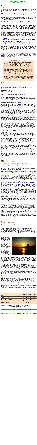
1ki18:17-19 (22, 94)
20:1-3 (32, 294)
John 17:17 (18, 182)
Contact (34, 313)
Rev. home (19, 313)
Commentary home (27, 313)
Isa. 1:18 (15, 185)
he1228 (18, 268)
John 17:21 (29, 186)
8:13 (9, 279)
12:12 (12, 279)
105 (34, 182)
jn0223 (14, 72)
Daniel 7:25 (17, 191)
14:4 (13, 302)
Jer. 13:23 (10, 185)
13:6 (11, 302)
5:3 (19, 294)
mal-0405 (19, 102)
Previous (3, 313)
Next (7, 313)
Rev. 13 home (12, 313)
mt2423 (5, 38)
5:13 (7, 279)
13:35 (34, 186)
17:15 (11, 297)
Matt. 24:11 (3, 183)
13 (1, 295)
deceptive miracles (13, 171)
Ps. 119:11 (30, 182)
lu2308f (9, 72)
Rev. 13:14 (11, 105)
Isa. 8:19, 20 (24, 182)
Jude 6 (26, 175)
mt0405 (14, 19)
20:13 (15, 279)
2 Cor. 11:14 (7, 176)
